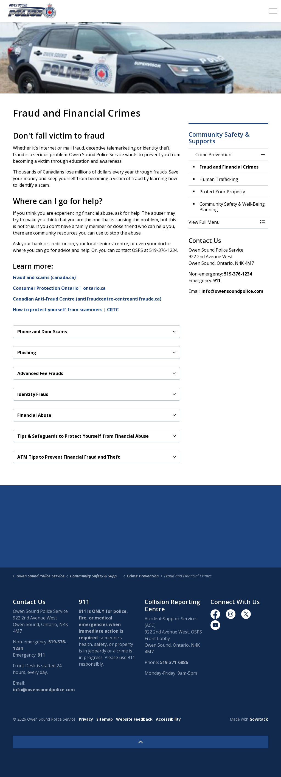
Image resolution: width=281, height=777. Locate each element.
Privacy (86, 719)
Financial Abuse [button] (34, 415)
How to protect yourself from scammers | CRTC (66, 310)
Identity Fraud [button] (33, 394)
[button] (223, 222)
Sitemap (104, 719)
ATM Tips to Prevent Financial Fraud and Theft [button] (68, 457)
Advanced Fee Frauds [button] (40, 373)
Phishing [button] (26, 352)
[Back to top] (140, 742)
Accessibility (168, 719)
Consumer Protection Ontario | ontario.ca (59, 288)
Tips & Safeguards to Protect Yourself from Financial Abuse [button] (83, 436)
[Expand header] (273, 11)
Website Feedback (134, 719)
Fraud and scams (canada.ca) (44, 277)
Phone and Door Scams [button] (42, 332)
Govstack (258, 719)
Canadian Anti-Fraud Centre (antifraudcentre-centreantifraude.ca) (87, 299)
